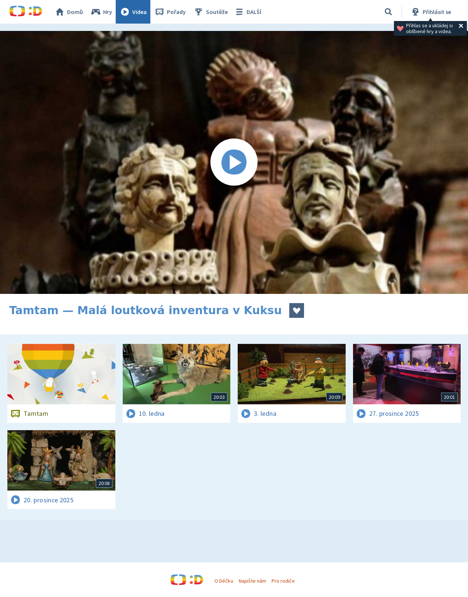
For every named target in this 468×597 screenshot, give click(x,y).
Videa (133, 11)
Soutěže (210, 11)
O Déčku (223, 580)
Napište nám (252, 580)
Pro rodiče (283, 580)
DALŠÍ (247, 11)
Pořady (170, 11)
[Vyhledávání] (388, 12)
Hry (101, 11)
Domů (68, 11)
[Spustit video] (234, 162)
